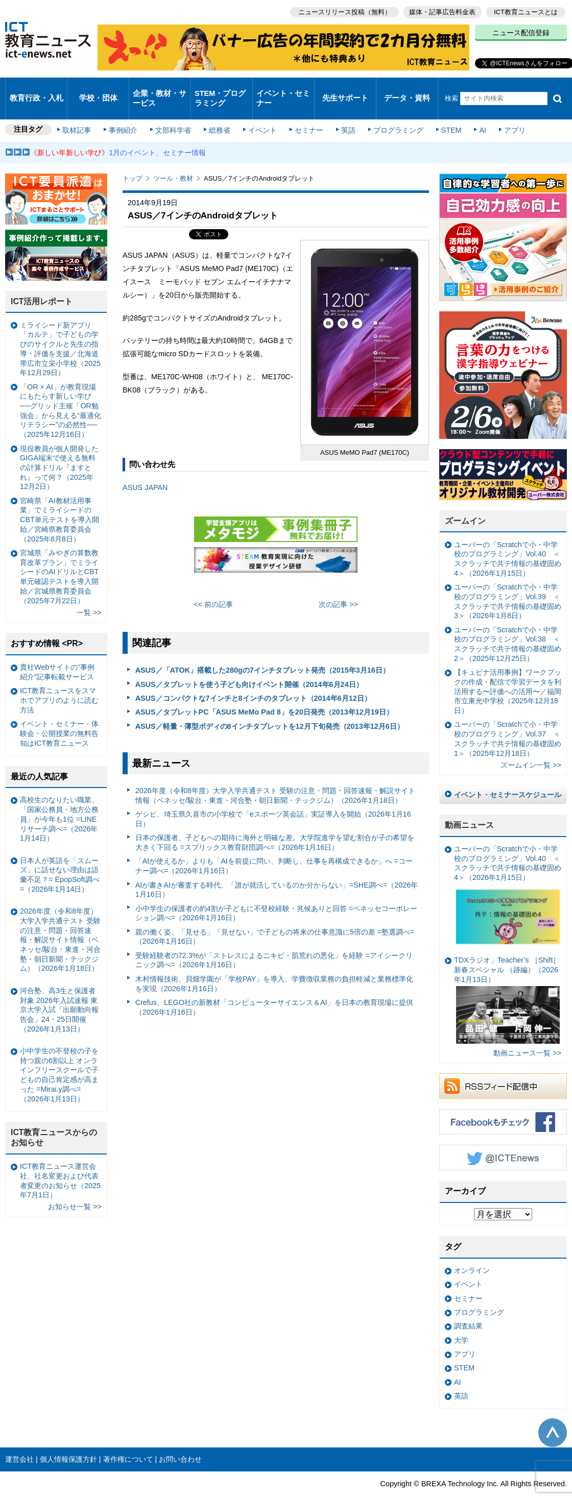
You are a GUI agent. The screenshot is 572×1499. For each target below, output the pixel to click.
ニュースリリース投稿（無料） (340, 10)
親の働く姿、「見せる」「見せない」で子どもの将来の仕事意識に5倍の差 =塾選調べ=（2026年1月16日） (275, 919)
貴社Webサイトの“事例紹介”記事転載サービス (57, 654)
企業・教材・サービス (159, 89)
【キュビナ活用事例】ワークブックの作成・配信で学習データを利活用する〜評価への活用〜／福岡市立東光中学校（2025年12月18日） (507, 673)
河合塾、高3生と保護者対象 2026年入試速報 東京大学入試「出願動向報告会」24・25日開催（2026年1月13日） (59, 992)
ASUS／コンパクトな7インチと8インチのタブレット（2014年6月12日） (253, 680)
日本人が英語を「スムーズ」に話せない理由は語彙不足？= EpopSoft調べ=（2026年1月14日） (60, 857)
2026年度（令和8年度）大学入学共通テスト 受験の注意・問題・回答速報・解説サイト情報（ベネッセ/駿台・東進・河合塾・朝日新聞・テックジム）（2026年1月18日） (275, 778)
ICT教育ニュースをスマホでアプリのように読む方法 (59, 682)
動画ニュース (469, 807)
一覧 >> (89, 595)
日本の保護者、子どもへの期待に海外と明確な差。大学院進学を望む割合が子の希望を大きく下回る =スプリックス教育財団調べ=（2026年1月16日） (274, 824)
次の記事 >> (338, 586)
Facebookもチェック (503, 1104)
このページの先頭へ (552, 1414)
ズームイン (465, 503)
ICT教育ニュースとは (526, 10)
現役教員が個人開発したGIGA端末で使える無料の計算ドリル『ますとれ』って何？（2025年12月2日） (59, 449)
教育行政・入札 (36, 89)
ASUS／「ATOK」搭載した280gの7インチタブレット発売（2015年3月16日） (262, 652)
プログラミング (391, 113)
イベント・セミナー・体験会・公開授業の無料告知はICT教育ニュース (59, 715)
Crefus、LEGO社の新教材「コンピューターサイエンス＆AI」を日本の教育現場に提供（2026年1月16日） (274, 989)
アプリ (503, 113)
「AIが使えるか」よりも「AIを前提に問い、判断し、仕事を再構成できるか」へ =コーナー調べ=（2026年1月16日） (274, 848)
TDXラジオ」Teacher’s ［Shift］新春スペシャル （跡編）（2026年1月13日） (507, 982)
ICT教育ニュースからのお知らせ (54, 1119)
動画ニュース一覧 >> (527, 1035)
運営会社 (19, 1441)
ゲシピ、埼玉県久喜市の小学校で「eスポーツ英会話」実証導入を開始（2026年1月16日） (273, 801)
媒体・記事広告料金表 (440, 10)
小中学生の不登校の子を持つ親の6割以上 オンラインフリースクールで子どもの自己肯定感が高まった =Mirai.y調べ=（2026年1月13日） (59, 1057)
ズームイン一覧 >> (530, 747)
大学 (461, 1322)
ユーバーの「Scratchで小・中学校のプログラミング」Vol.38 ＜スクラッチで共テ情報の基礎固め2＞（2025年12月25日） (507, 626)
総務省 (219, 113)
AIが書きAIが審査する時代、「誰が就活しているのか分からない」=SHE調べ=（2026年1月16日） (276, 871)
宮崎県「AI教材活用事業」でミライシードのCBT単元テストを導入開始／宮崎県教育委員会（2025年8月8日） (59, 502)
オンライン (472, 1252)
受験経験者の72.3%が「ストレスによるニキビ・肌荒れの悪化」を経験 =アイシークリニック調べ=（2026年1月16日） (274, 942)
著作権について (128, 1441)
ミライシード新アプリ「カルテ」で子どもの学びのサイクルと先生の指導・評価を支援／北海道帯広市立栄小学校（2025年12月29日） (60, 331)
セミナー (305, 113)
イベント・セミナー (282, 89)
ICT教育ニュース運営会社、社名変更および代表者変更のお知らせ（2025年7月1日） (60, 1162)
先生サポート (345, 89)
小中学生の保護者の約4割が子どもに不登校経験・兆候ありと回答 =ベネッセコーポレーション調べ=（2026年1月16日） (276, 895)
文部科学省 (175, 113)
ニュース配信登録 (521, 31)
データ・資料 (407, 89)
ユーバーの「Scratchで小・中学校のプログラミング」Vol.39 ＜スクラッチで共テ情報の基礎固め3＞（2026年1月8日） (507, 583)
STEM (443, 113)
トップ (132, 160)
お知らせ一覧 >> (75, 1189)
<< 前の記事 (213, 586)
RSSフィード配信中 (503, 1068)
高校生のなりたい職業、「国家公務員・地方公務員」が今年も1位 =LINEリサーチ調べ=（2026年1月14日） (59, 801)
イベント (261, 113)
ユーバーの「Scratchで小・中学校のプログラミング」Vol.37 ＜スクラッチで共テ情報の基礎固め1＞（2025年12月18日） (507, 720)
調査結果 (468, 1308)
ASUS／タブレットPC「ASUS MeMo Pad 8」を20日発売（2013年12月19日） (264, 694)
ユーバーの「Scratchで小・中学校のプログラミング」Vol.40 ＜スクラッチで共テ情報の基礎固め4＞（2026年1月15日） (507, 541)
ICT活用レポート (42, 283)
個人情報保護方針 (68, 1441)
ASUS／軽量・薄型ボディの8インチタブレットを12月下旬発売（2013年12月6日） (269, 708)
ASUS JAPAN (145, 469)
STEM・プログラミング (220, 89)
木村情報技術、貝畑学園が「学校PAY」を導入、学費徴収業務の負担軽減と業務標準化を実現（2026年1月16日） (274, 966)
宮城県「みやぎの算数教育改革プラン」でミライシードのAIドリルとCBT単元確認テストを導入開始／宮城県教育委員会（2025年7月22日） (59, 559)
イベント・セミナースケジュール (507, 777)
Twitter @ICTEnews (503, 1139)
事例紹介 (126, 113)
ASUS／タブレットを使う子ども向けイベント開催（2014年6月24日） (249, 666)
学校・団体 (98, 89)
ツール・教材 (173, 160)
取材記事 (81, 113)
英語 (343, 113)
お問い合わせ (180, 1441)
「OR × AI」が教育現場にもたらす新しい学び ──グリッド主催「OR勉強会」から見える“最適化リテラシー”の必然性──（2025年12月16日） (60, 393)
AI (472, 113)
